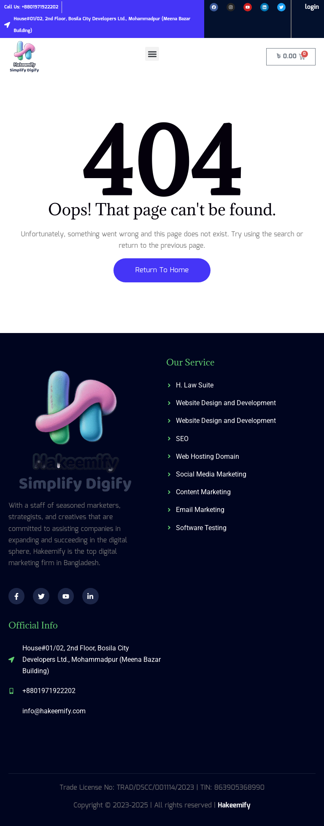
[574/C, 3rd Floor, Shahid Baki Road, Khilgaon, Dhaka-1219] (241, 684)
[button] (152, 54)
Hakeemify (234, 805)
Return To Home (162, 270)
